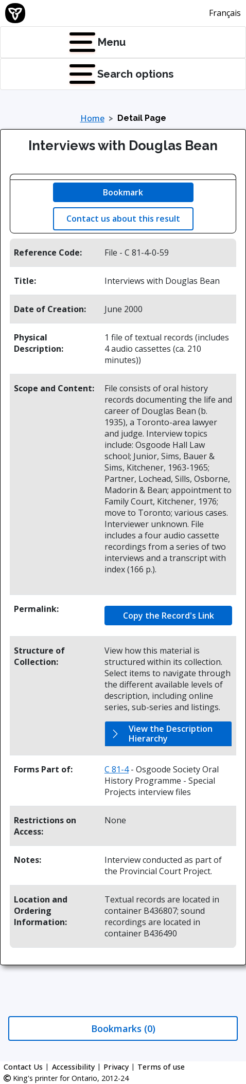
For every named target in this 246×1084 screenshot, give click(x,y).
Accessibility (73, 1067)
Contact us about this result (123, 218)
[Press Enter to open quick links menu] (71, 74)
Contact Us (23, 1067)
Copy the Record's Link (168, 615)
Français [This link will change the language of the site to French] (225, 13)
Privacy (116, 1067)
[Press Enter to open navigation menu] (71, 42)
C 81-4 (116, 769)
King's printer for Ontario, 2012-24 (66, 1078)
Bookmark (123, 192)
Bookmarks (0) (123, 1028)
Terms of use (161, 1067)
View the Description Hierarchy (171, 733)
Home (92, 118)
